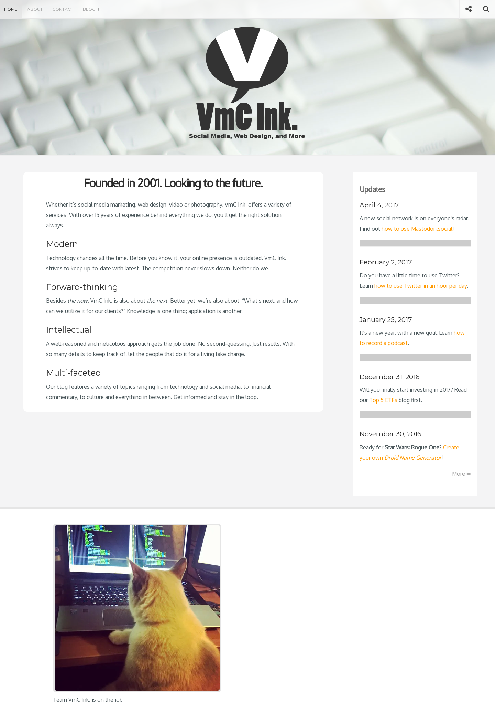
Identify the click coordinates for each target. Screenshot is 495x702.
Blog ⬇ (91, 9)
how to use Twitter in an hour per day (420, 285)
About (35, 9)
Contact (62, 9)
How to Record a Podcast (227, 565)
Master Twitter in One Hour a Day (237, 554)
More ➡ (461, 473)
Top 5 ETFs (383, 400)
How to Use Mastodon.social (232, 542)
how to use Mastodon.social (417, 228)
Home (11, 9)
